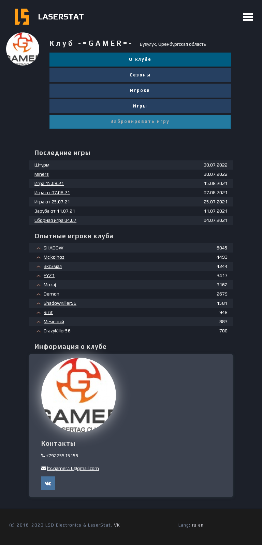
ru (194, 525)
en (201, 525)
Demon (51, 294)
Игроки (140, 90)
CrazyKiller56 (57, 330)
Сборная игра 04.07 (55, 220)
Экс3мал (53, 266)
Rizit (48, 312)
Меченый (54, 321)
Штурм (41, 165)
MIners (41, 174)
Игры (140, 106)
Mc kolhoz (54, 257)
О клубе (140, 59)
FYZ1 (49, 275)
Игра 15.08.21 (49, 183)
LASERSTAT (61, 16)
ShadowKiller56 (60, 303)
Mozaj (50, 284)
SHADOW (53, 247)
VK (117, 525)
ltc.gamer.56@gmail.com (73, 468)
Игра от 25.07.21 (52, 201)
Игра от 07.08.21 (52, 192)
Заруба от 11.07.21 (54, 211)
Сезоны (140, 74)
